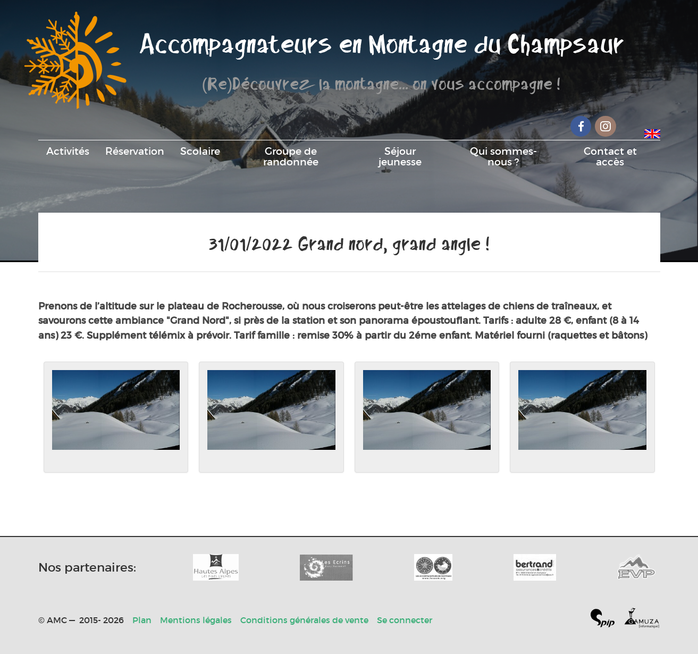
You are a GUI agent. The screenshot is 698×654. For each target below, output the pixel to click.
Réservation (134, 151)
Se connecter (404, 620)
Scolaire (200, 151)
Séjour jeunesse (400, 156)
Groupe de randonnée (290, 156)
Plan (142, 620)
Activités (67, 151)
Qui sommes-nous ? (503, 156)
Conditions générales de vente (304, 620)
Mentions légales (196, 620)
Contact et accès (610, 156)
